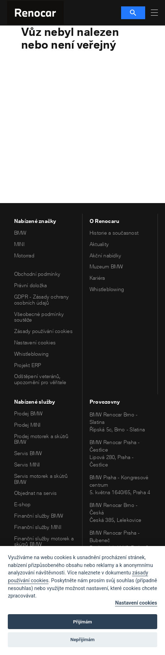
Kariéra (97, 278)
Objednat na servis (35, 493)
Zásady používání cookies (43, 331)
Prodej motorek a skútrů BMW (41, 439)
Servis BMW (28, 453)
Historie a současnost (114, 233)
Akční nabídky (105, 255)
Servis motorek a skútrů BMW (41, 479)
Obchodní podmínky (37, 274)
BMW (20, 233)
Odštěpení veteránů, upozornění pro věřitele (40, 379)
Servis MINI (27, 465)
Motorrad (24, 255)
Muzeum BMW (106, 266)
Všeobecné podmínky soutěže (39, 317)
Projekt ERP (27, 365)
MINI (19, 244)
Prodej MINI (27, 425)
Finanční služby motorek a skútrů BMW (44, 541)
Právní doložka (30, 285)
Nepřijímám (82, 639)
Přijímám (82, 621)
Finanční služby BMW (38, 516)
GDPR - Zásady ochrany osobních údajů (41, 300)
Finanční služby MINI (37, 527)
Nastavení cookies (35, 342)
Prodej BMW (28, 413)
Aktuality (99, 244)
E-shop (22, 504)
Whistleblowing (31, 354)
